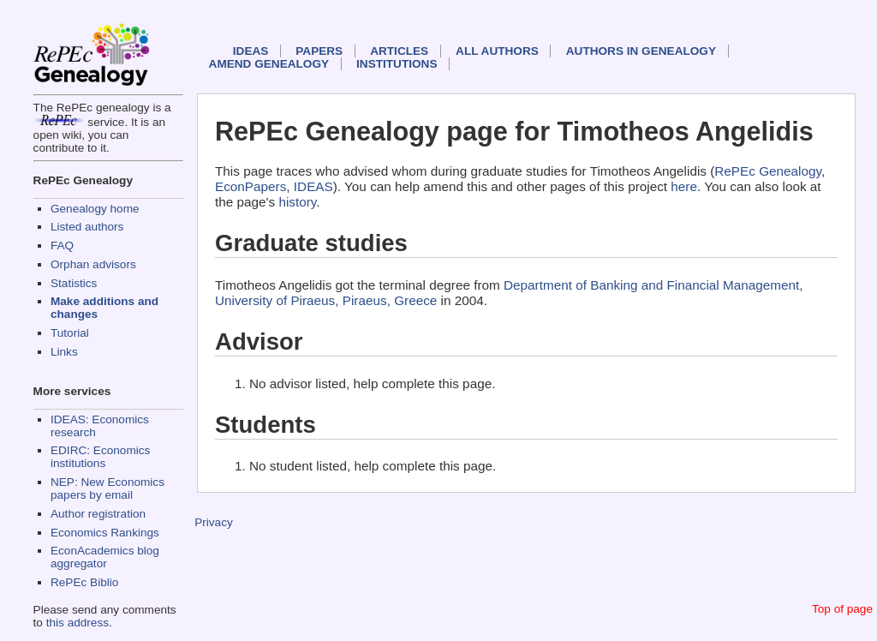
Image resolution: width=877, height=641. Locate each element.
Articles (399, 51)
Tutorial (70, 332)
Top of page (842, 608)
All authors (497, 51)
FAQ (62, 245)
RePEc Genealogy (767, 171)
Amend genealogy (269, 63)
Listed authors (87, 226)
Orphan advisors (93, 264)
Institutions (396, 63)
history (297, 202)
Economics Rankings (105, 532)
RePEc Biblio (84, 582)
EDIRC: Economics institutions (100, 457)
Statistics (74, 283)
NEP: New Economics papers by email (107, 488)
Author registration (98, 513)
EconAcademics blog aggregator (105, 557)
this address (77, 622)
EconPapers (250, 186)
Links (64, 351)
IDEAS (251, 51)
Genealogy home (95, 208)
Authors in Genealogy (641, 51)
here (684, 186)
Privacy (213, 522)
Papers (319, 51)
